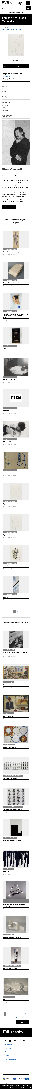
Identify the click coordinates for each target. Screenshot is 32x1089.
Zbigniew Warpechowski (12, 73)
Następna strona (22, 1022)
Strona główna (5, 29)
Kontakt (6, 1066)
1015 (16, 1017)
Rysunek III (18, 29)
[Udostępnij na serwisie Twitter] (12, 79)
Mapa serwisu (8, 1048)
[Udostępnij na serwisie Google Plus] (10, 79)
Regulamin (7, 1063)
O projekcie (7, 1055)
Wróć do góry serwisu (10, 1070)
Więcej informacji (9, 206)
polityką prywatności (21, 1087)
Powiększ (16, 66)
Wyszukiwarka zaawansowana (16, 12)
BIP (5, 1052)
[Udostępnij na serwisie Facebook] (13, 79)
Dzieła (12, 29)
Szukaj (28, 8)
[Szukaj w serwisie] (13, 8)
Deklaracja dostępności (10, 1059)
